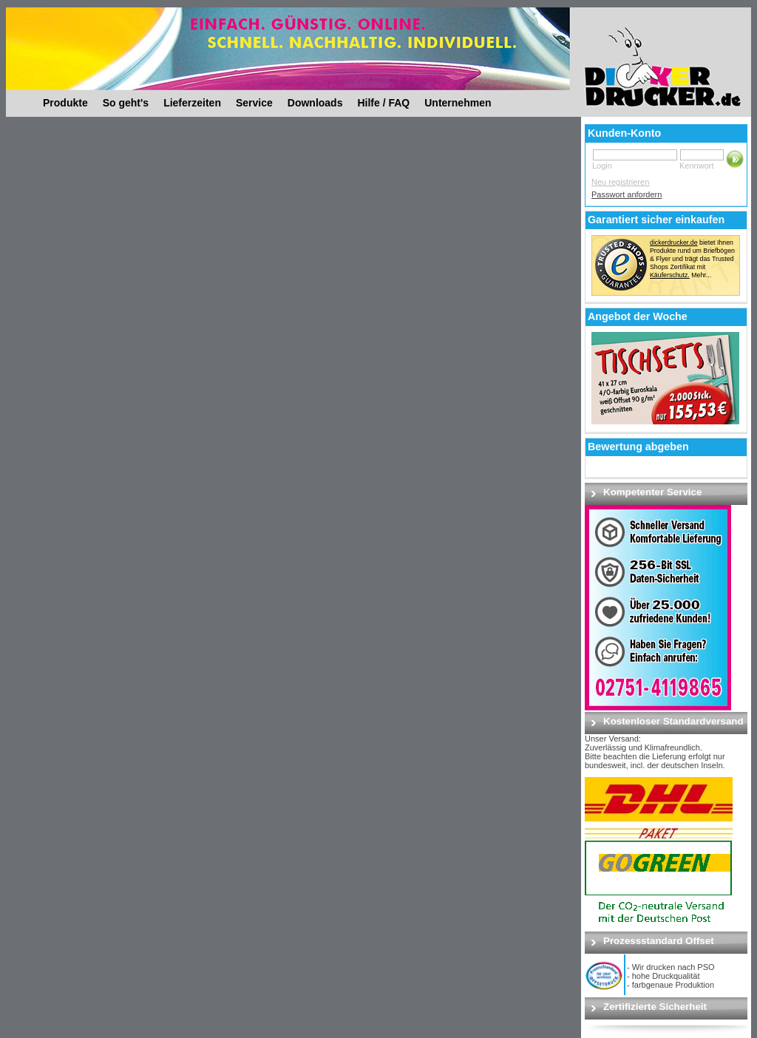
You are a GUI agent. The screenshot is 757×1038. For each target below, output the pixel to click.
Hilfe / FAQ (383, 103)
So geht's (126, 103)
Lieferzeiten (192, 103)
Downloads (315, 103)
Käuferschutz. (670, 275)
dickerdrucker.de (674, 242)
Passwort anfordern (626, 194)
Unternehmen (457, 103)
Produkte (65, 103)
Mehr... (701, 275)
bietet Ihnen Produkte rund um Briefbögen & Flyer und (692, 250)
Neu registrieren (620, 181)
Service (254, 103)
